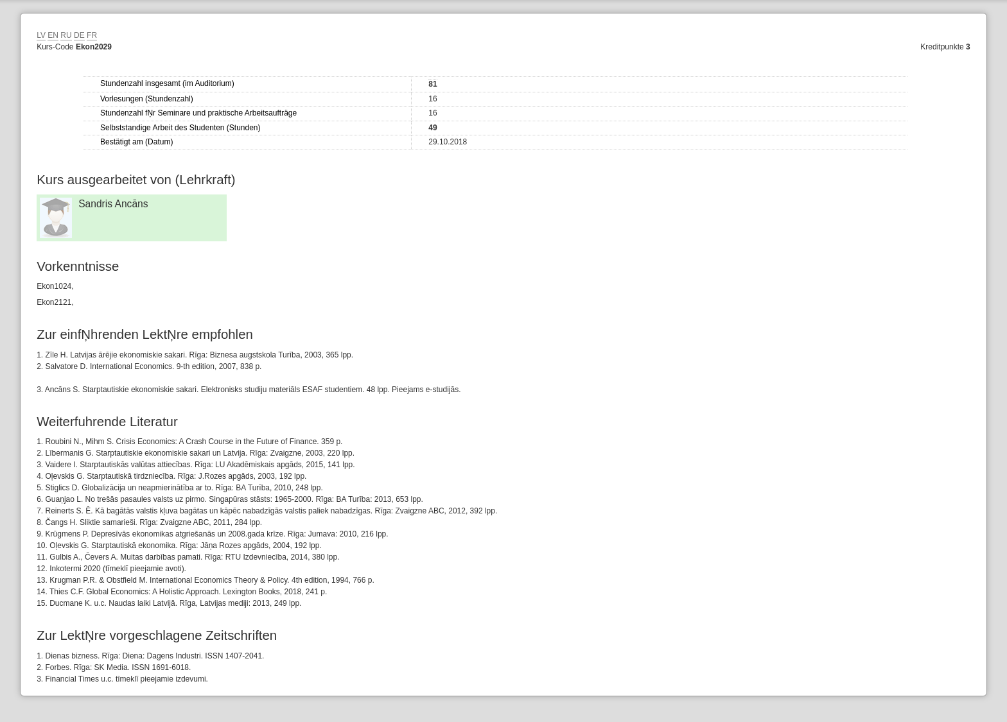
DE (79, 35)
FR (92, 35)
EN (53, 35)
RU (65, 35)
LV (41, 35)
